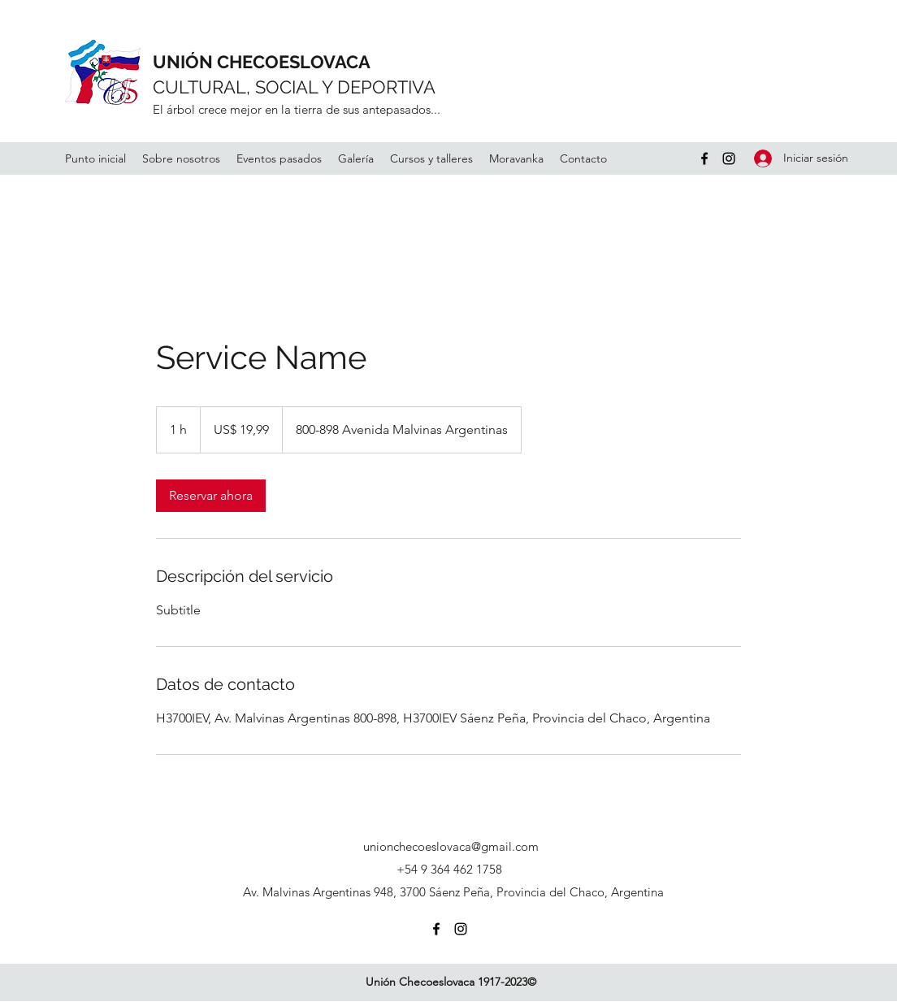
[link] (211, 495)
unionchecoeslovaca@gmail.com (451, 846)
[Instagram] (729, 158)
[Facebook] (704, 158)
